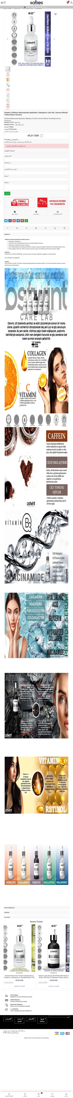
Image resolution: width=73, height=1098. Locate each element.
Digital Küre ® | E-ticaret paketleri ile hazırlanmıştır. (36, 1038)
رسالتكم (6, 182)
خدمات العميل (19, 1020)
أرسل (7, 193)
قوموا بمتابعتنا (42, 1020)
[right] (68, 956)
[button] (7, 39)
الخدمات (8, 1019)
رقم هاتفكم (7, 162)
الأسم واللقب (8, 156)
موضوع (6, 176)
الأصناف (30, 1019)
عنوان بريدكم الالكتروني (10, 169)
